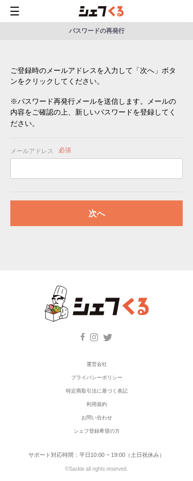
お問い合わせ (96, 417)
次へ (97, 213)
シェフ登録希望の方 (97, 431)
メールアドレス (32, 151)
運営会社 (96, 364)
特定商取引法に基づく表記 (97, 391)
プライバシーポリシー (96, 377)
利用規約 (96, 404)
